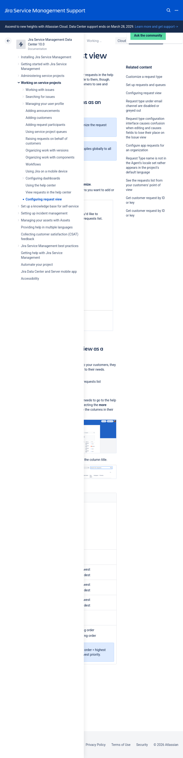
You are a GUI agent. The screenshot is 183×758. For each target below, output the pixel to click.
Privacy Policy (95, 745)
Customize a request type (144, 77)
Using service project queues (46, 132)
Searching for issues (40, 97)
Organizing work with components (50, 157)
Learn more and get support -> (156, 26)
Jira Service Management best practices (49, 246)
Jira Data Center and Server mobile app (49, 271)
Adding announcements (43, 111)
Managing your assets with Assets (45, 220)
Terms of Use (120, 745)
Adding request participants (45, 125)
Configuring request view (44, 199)
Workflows (33, 164)
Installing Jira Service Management (46, 57)
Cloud (122, 41)
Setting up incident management (44, 213)
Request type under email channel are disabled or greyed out (144, 105)
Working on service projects (41, 83)
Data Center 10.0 (146, 40)
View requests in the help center (48, 192)
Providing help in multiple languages (47, 227)
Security (142, 745)
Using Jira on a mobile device (47, 171)
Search (168, 10)
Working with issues (40, 90)
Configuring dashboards (43, 178)
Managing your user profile (45, 104)
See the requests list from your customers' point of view (144, 185)
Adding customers (39, 118)
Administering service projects (42, 76)
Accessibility (30, 278)
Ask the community (142, 261)
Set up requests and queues (146, 85)
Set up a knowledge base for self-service (50, 206)
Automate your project (37, 264)
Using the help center (41, 185)
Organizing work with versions (47, 150)
